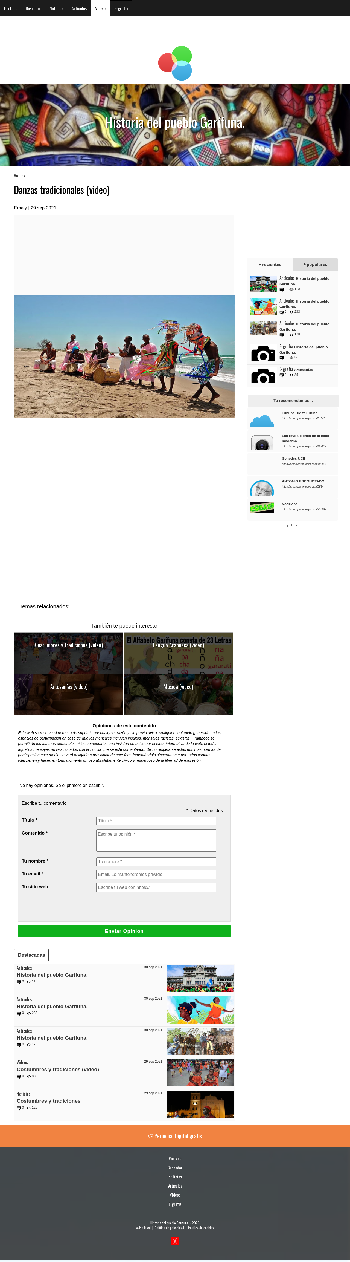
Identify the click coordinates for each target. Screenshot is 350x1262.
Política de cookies (201, 1228)
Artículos (79, 8)
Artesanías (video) (69, 686)
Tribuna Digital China (299, 413)
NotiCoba (290, 504)
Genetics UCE (293, 458)
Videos (100, 8)
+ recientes (270, 264)
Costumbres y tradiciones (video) (69, 645)
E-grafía (121, 8)
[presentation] (137, 906)
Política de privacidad (169, 1228)
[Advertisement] (124, 255)
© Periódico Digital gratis (175, 1136)
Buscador (33, 8)
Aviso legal (143, 1228)
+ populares (315, 264)
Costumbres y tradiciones (48, 1101)
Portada (11, 8)
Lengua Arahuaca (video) (178, 645)
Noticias (56, 8)
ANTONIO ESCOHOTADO (303, 481)
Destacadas (31, 955)
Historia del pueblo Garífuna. (52, 975)
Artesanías (303, 369)
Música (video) (178, 686)
